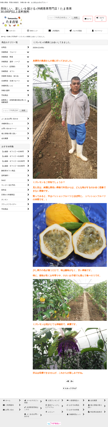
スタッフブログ (70, 388)
